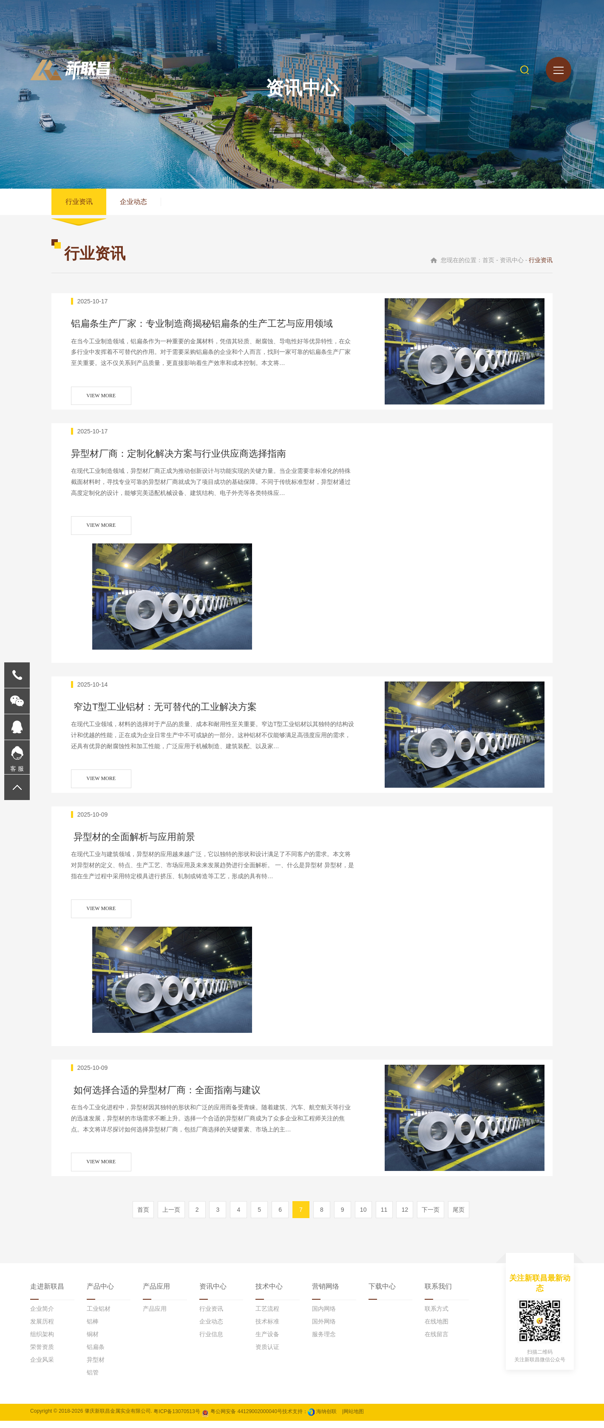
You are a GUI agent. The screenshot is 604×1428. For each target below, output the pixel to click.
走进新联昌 (47, 1293)
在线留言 (436, 1341)
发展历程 (42, 1328)
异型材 (96, 1366)
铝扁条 (96, 1354)
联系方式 (436, 1315)
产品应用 (156, 1293)
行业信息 (211, 1341)
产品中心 (100, 1293)
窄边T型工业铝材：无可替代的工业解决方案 (178, 711)
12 (405, 1216)
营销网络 (325, 1293)
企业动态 (136, 203)
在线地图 (436, 1328)
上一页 (171, 1216)
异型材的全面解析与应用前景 (144, 842)
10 (363, 1216)
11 (384, 1216)
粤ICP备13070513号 (176, 1418)
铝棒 (93, 1328)
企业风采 (42, 1366)
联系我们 (438, 1293)
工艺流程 (267, 1315)
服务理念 (324, 1341)
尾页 (459, 1216)
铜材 (93, 1341)
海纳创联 (326, 1418)
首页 (143, 1216)
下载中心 (382, 1293)
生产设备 (267, 1341)
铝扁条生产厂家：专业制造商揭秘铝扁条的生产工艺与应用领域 (216, 328)
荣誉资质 (42, 1354)
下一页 (431, 1216)
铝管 (93, 1379)
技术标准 (267, 1328)
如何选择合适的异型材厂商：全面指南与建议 (180, 1094)
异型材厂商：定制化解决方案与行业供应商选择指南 (194, 459)
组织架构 (42, 1341)
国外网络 (324, 1328)
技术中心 (269, 1293)
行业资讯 (80, 203)
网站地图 (353, 1418)
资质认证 (267, 1354)
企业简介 (42, 1315)
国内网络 (324, 1315)
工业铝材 (99, 1315)
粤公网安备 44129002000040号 (241, 1418)
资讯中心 (213, 1293)
